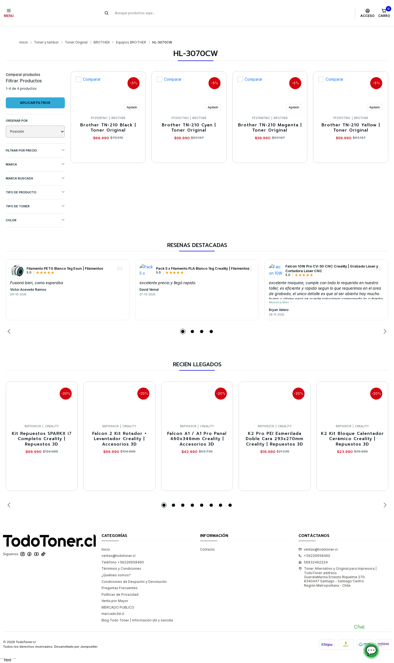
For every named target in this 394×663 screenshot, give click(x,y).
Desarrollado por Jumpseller (75, 636)
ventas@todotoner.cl (118, 545)
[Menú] (9, 13)
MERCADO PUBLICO (118, 597)
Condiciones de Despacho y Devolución (134, 571)
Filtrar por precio (35, 140)
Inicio (23, 31)
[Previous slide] (10, 321)
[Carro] (384, 13)
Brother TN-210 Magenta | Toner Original (270, 117)
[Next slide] (384, 321)
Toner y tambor (46, 31)
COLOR (35, 209)
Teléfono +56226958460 (123, 551)
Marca (35, 154)
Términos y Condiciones (121, 558)
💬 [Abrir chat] (371, 650)
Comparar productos (23, 64)
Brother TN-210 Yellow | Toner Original (350, 117)
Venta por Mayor (115, 590)
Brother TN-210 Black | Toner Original (108, 117)
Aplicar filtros (35, 92)
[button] (182, 321)
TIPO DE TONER (35, 195)
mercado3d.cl (113, 603)
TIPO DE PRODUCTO (35, 181)
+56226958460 (314, 545)
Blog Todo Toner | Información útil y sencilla (137, 609)
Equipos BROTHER (131, 31)
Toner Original (76, 31)
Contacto (207, 539)
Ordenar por (17, 110)
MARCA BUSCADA (35, 167)
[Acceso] (368, 13)
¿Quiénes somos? (116, 564)
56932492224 (313, 551)
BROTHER (102, 31)
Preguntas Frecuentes (120, 577)
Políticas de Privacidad (120, 584)
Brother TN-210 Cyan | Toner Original (189, 117)
